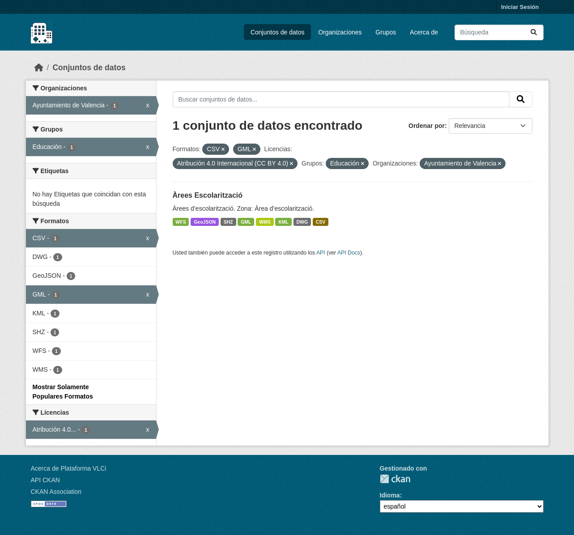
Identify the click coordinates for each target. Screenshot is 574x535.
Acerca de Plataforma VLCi (68, 468)
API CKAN (45, 480)
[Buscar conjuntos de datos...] (499, 32)
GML (246, 222)
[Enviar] (534, 32)
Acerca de (424, 32)
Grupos (385, 32)
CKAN (395, 479)
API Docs (348, 253)
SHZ (228, 222)
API (320, 253)
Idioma (390, 495)
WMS (265, 222)
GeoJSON (205, 222)
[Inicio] (38, 67)
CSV (321, 222)
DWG (302, 222)
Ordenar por (426, 125)
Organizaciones (339, 32)
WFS (180, 222)
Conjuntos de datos (278, 32)
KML (283, 222)
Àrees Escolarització (208, 195)
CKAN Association (56, 491)
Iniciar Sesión (520, 7)
